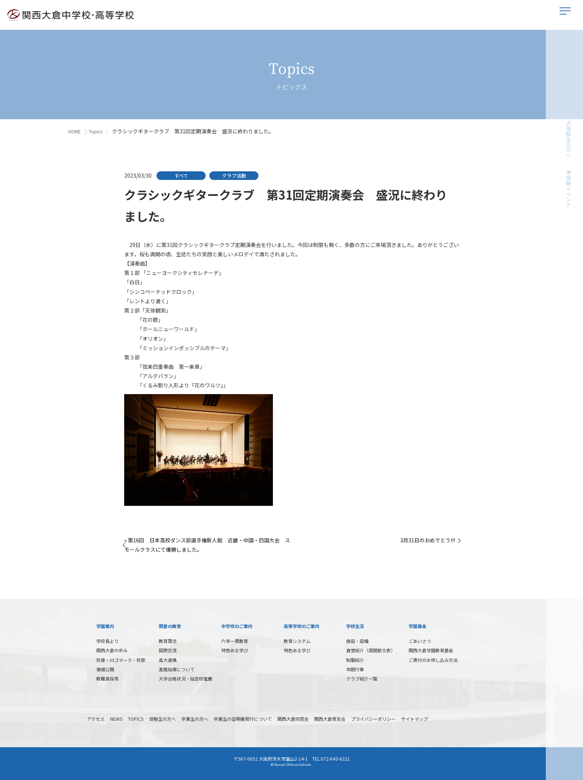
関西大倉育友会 (329, 717)
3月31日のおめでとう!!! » (429, 539)
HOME (74, 131)
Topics (97, 131)
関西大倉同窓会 (293, 717)
